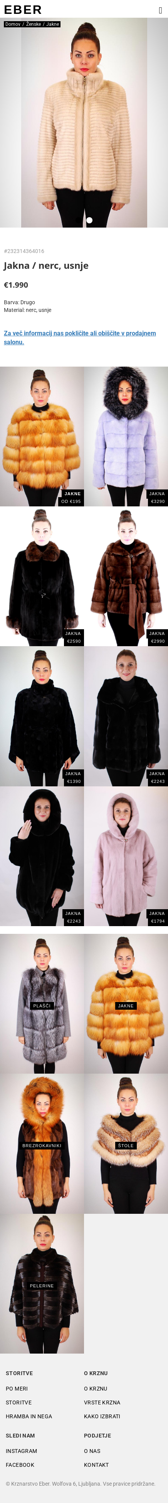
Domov (12, 24)
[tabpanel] (84, 123)
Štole (126, 1145)
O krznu (96, 1389)
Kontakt (96, 1465)
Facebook (20, 1465)
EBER (23, 10)
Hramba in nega (29, 1416)
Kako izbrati (102, 1416)
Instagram (21, 1451)
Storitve (19, 1402)
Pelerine (42, 1285)
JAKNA (73, 633)
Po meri (17, 1389)
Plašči (41, 1006)
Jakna (157, 493)
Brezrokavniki (41, 1145)
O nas (92, 1451)
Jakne (126, 1006)
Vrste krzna (102, 1402)
